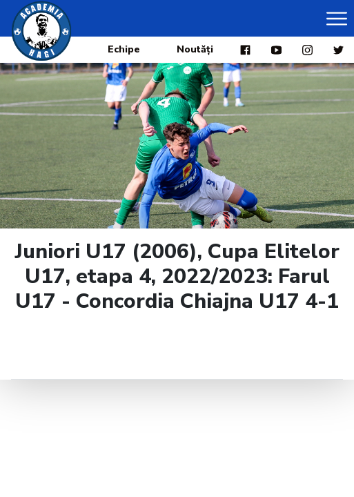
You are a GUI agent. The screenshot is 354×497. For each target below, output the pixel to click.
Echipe (124, 49)
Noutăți (195, 49)
